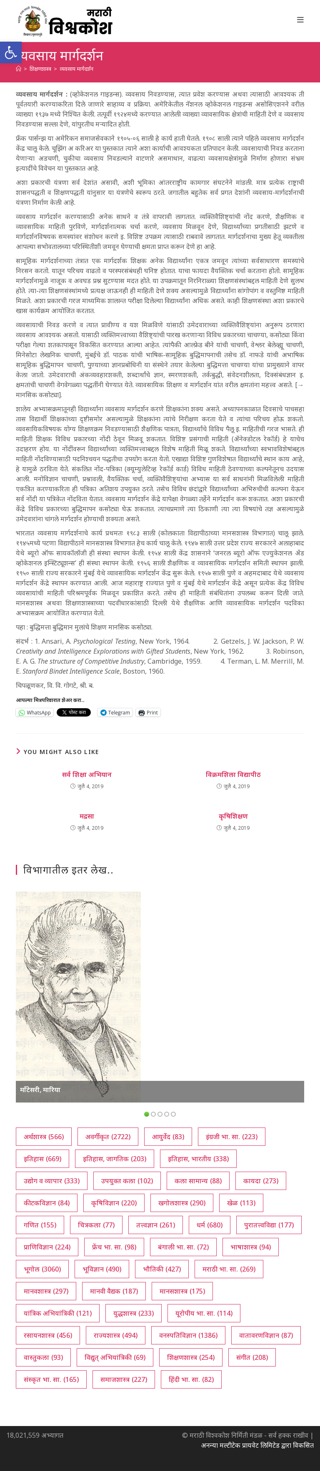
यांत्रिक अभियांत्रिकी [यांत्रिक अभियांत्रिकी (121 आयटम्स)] (58, 1313)
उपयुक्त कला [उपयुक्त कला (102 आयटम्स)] (127, 1181)
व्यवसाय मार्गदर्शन (76, 68)
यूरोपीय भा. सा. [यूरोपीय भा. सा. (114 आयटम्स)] (203, 1313)
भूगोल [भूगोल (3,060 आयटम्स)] (42, 1269)
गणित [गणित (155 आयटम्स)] (40, 1225)
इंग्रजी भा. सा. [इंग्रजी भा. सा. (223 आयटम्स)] (232, 1137)
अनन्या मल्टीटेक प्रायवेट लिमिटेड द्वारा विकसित (257, 1445)
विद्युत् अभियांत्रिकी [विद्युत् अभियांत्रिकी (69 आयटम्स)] (115, 1357)
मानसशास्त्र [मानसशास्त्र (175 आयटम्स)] (182, 1291)
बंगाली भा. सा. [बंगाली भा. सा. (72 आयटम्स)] (183, 1247)
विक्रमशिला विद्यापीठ (233, 774)
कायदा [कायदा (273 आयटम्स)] (260, 1181)
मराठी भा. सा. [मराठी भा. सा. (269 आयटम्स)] (228, 1269)
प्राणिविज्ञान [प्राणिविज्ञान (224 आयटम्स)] (47, 1247)
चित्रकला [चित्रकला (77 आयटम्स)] (96, 1225)
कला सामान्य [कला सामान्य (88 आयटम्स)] (198, 1181)
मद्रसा (87, 816)
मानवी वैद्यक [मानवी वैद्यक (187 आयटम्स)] (114, 1291)
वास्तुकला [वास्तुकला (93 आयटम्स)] (43, 1357)
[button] (11, 52)
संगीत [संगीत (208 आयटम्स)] (252, 1357)
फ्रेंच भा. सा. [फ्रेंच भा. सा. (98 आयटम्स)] (114, 1247)
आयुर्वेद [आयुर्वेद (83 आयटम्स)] (168, 1137)
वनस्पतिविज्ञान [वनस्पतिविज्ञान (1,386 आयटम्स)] (188, 1335)
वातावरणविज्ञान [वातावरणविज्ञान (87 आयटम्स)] (266, 1335)
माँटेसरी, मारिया (40, 1089)
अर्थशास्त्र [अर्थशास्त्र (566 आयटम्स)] (44, 1137)
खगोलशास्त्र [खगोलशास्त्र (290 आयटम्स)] (181, 1203)
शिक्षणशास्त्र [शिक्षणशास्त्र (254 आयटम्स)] (191, 1357)
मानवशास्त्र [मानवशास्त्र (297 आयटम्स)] (46, 1291)
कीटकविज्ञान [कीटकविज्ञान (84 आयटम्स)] (47, 1203)
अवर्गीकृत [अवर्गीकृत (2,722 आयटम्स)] (107, 1137)
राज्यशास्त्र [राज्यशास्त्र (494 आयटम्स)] (116, 1335)
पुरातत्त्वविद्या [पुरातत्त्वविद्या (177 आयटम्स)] (269, 1225)
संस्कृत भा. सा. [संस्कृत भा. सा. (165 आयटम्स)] (51, 1379)
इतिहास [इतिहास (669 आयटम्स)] (42, 1159)
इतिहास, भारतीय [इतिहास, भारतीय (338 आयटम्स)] (198, 1159)
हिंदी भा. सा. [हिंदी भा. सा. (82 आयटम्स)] (191, 1379)
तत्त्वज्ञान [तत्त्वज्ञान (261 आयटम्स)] (155, 1225)
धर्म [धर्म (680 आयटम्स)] (209, 1225)
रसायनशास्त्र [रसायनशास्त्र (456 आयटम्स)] (48, 1335)
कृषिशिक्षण (233, 816)
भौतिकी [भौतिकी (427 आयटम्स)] (162, 1269)
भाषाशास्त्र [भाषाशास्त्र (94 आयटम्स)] (250, 1247)
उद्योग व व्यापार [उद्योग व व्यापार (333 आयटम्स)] (52, 1181)
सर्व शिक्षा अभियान (87, 774)
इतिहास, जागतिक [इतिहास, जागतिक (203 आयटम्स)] (114, 1159)
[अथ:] (18, 68)
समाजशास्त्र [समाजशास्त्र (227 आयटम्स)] (123, 1379)
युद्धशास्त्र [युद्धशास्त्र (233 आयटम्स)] (133, 1313)
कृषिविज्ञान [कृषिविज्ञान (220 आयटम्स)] (114, 1203)
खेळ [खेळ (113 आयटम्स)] (241, 1203)
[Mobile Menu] (300, 20)
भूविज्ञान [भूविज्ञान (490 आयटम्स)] (101, 1269)
